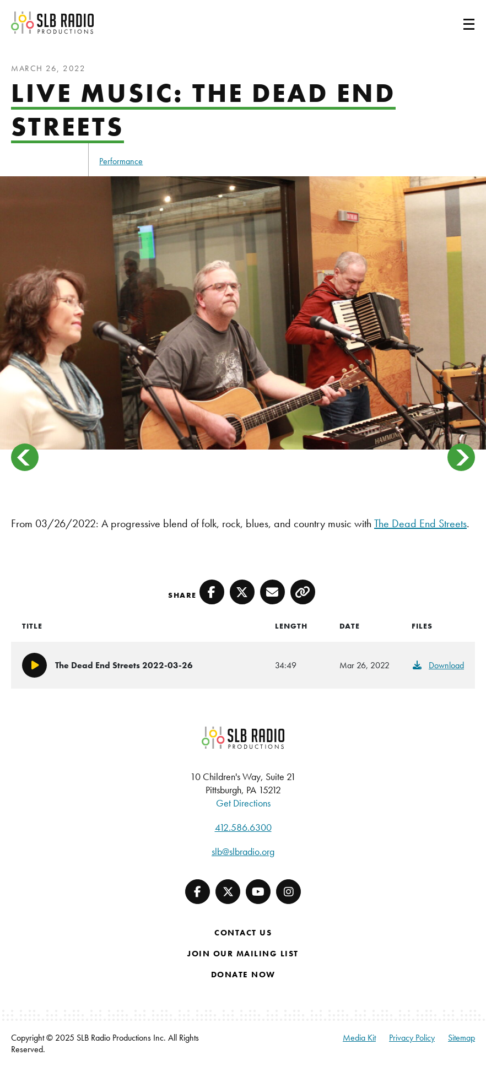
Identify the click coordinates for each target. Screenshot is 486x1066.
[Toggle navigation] (456, 22)
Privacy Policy (412, 1037)
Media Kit (359, 1037)
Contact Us (243, 932)
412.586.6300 (243, 827)
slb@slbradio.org (243, 851)
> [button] (461, 457)
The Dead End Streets (420, 523)
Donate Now (243, 974)
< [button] (25, 457)
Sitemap (461, 1037)
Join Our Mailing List (243, 953)
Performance (121, 161)
